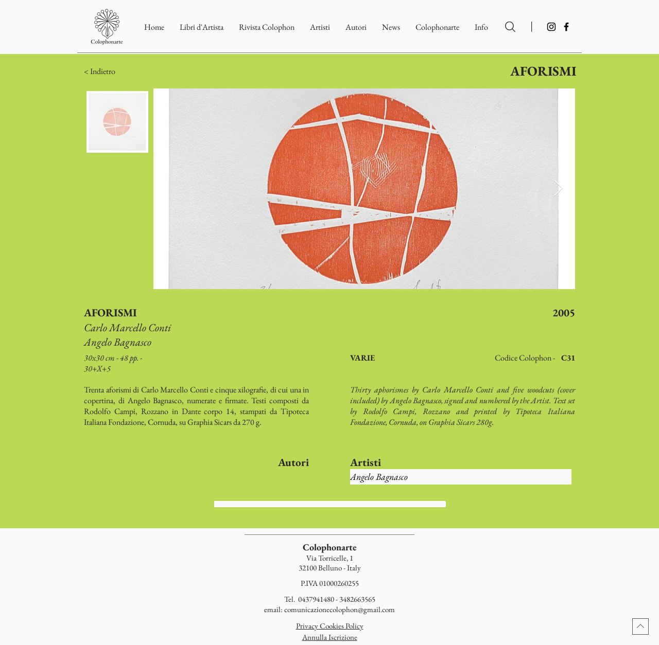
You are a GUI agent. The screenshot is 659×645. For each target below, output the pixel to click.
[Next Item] (558, 189)
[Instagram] (551, 26)
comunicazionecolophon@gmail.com (339, 609)
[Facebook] (566, 26)
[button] (437, 27)
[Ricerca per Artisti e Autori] (510, 27)
